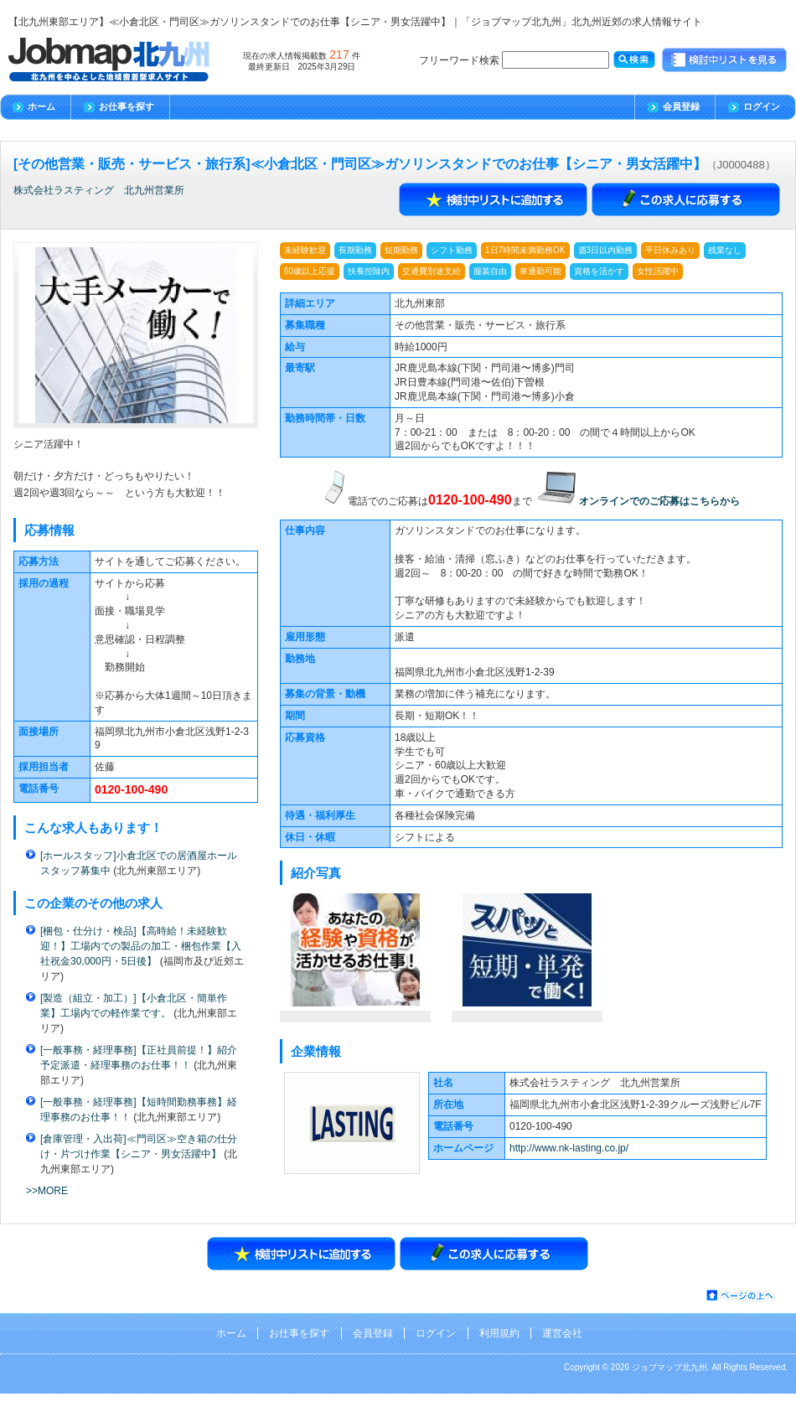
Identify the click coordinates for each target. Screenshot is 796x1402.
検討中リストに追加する (493, 199)
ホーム (41, 106)
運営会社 (562, 1333)
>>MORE (47, 1191)
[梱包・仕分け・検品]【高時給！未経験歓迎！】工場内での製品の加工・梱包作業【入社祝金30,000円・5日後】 (140, 946)
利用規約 (499, 1333)
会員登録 (681, 106)
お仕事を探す (126, 106)
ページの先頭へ (741, 1296)
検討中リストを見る (725, 60)
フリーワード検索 (514, 60)
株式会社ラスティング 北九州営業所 (98, 190)
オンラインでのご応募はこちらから (659, 501)
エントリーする (686, 199)
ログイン (761, 106)
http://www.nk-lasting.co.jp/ (568, 1148)
